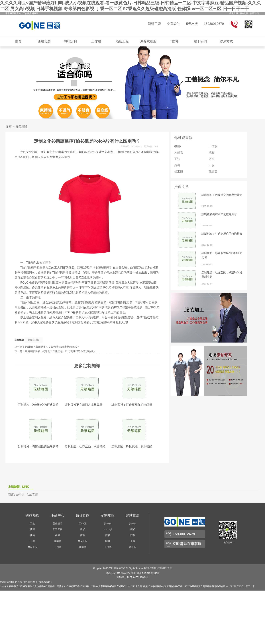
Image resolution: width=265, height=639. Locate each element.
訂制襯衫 (162, 568)
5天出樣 (192, 24)
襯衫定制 (70, 41)
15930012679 (214, 24)
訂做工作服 (150, 568)
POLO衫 (107, 529)
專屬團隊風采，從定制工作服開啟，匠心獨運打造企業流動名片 (60, 351)
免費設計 (173, 24)
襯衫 (212, 152)
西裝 (177, 165)
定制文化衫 (33, 340)
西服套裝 (44, 41)
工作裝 (57, 547)
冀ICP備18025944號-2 (137, 577)
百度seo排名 (16, 494)
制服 (107, 541)
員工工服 (57, 529)
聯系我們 (254, 13)
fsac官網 (32, 494)
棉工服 (178, 171)
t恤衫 (177, 146)
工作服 (96, 41)
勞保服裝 (57, 523)
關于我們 (200, 41)
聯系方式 (226, 41)
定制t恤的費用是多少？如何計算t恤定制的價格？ (52, 346)
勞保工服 (32, 547)
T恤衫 (174, 41)
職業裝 (213, 171)
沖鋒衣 (178, 152)
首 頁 (8, 126)
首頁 (18, 41)
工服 (212, 165)
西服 (212, 158)
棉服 (57, 535)
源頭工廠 (154, 24)
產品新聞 (21, 126)
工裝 (177, 158)
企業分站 (233, 13)
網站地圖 (244, 13)
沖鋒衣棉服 (148, 41)
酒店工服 (122, 41)
